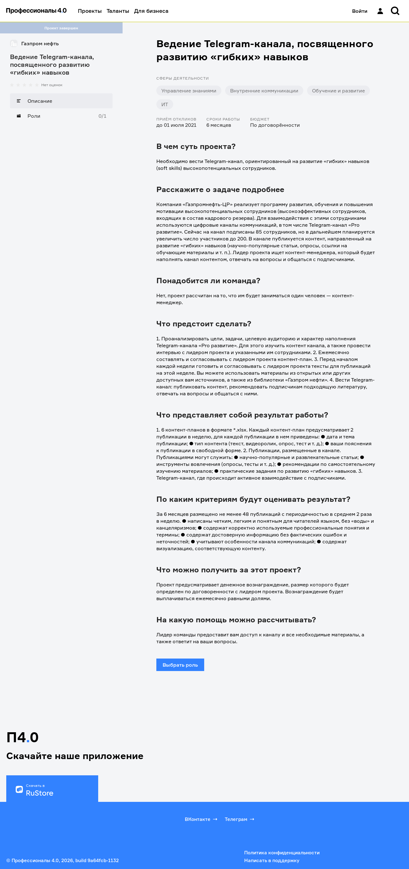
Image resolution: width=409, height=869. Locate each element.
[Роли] (61, 115)
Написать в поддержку (271, 860)
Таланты (118, 10)
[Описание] (61, 100)
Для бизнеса (151, 10)
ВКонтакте (202, 819)
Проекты (90, 10)
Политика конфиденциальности (282, 852)
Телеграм (240, 819)
